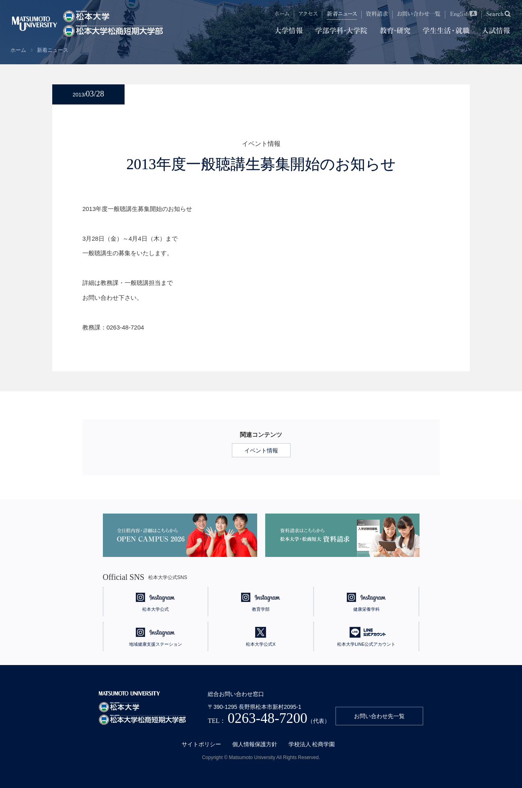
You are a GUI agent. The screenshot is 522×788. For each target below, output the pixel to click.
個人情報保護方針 (254, 744)
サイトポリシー (201, 744)
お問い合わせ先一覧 (379, 716)
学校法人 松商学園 (312, 744)
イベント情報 (261, 450)
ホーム (18, 50)
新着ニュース (52, 50)
